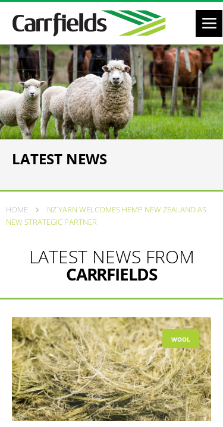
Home (17, 209)
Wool (180, 339)
